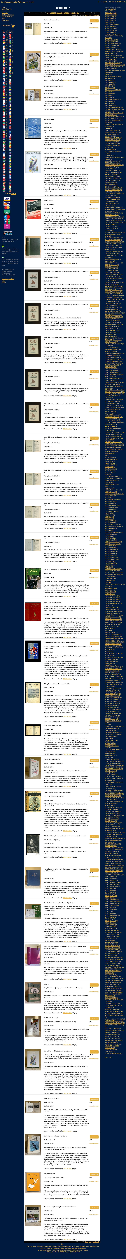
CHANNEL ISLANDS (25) (111, 228)
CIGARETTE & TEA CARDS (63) (113, 246)
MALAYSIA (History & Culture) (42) (114, 615)
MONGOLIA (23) (109, 651)
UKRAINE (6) (108, 1002)
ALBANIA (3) (108, 38)
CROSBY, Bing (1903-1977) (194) (113, 274)
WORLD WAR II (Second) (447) (113, 1044)
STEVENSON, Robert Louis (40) (113, 932)
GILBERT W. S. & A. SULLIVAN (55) (114, 399)
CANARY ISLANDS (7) (111, 211)
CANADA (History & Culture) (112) (114, 207)
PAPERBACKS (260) (110, 744)
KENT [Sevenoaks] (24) (111, 548)
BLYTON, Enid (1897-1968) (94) (113, 151)
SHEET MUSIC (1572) (111, 846)
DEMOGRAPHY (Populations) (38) (114, 288)
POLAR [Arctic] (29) (110, 773)
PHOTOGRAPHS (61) (110, 753)
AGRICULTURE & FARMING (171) (114, 36)
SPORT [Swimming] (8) (111, 925)
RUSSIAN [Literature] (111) (112, 819)
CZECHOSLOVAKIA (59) (111, 280)
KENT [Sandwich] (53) (110, 546)
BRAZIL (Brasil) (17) (110, 169)
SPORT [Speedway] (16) (111, 921)
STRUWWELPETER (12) (111, 938)
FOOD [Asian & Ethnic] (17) (112, 369)
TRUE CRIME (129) (110, 996)
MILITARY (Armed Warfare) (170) (113, 636)
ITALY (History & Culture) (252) (113, 476)
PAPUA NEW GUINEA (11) (112, 746)
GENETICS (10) (109, 388)
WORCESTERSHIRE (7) (111, 1042)
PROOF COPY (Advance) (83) (113, 786)
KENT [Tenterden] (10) (111, 553)
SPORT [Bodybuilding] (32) (112, 884)
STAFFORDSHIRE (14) (111, 929)
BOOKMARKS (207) (110, 155)
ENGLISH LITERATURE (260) (112, 332)
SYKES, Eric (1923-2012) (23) (112, 963)
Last (90, 15)
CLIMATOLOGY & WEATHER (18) (114, 255)
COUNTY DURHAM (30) (111, 269)
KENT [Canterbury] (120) (111, 507)
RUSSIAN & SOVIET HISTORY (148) (114, 815)
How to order (5, 11)
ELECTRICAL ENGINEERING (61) (113, 323)
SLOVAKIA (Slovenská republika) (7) (114, 859)
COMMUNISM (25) (110, 261)
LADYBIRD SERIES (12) (111, 576)
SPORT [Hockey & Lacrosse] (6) (113, 902)
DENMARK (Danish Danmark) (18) (113, 290)
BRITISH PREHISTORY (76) (112, 180)
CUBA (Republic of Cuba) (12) (113, 276)
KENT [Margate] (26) (110, 538)
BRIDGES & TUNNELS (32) (112, 174)
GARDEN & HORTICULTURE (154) (114, 386)
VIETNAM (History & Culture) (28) (114, 1013)
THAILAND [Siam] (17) (111, 975)
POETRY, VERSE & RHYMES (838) (114, 767)
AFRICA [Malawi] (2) (110, 21)
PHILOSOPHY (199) (110, 752)
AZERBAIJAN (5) (109, 126)
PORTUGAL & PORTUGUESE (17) (114, 778)
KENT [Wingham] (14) (110, 565)
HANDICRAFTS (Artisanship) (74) (114, 417)
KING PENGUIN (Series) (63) (112, 571)
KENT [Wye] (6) (109, 567)
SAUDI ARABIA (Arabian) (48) (112, 827)
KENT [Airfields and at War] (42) (113, 490)
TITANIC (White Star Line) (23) (113, 986)
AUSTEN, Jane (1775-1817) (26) (113, 119)
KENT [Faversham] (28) (111, 521)
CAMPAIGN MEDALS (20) (112, 203)
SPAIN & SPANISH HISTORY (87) (114, 871)
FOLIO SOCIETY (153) (111, 367)
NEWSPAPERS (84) (110, 686)
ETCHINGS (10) (109, 346)
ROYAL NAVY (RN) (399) (111, 809)
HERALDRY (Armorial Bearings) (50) (114, 423)
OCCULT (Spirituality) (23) (112, 719)
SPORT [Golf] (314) (110, 898)
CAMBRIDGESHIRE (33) (111, 201)
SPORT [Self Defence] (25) (112, 915)
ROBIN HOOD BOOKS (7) (111, 800)
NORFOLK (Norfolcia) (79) (112, 690)
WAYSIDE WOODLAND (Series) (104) (115, 1023)
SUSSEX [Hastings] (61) (111, 955)
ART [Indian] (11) (109, 96)
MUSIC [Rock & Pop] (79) (111, 665)
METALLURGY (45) (110, 628)
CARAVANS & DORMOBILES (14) (114, 213)
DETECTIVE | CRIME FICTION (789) (114, 296)
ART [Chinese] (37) (110, 88)
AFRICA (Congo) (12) (110, 13)
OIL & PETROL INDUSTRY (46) (113, 721)
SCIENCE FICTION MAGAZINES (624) (115, 832)
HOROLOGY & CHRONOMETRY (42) (115, 432)
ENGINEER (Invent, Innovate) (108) (114, 324)
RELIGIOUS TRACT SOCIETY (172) (114, 798)
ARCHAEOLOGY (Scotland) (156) (114, 67)
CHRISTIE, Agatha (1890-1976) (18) (114, 242)
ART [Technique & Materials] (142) (114, 107)
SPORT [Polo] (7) (109, 911)
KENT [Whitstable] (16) (111, 563)
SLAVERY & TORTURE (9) (112, 857)
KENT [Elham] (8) (109, 519)
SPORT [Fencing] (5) (110, 894)
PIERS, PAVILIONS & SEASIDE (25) (114, 761)
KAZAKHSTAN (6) (110, 488)
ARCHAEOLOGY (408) (111, 61)
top (62, 1244)
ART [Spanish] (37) (110, 103)
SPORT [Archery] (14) (111, 877)
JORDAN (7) (108, 486)
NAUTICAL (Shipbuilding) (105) (113, 675)
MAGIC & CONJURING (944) (112, 613)
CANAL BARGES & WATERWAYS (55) (115, 209)
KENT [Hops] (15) (109, 530)
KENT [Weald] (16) (110, 561)
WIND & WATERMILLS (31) (112, 1036)
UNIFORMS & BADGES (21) (112, 1004)
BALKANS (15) (109, 128)
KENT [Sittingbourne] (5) (111, 550)
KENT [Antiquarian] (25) (111, 492)
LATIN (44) (108, 582)
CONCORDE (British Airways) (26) (114, 263)
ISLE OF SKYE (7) (110, 467)
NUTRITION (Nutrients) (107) (112, 715)
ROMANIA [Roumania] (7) (111, 803)
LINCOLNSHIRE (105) (110, 592)
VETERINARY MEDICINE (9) (112, 1009)
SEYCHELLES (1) (109, 842)
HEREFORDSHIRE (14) (111, 424)
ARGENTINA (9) (109, 72)
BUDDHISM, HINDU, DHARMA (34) (114, 188)
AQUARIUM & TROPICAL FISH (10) (114, 57)
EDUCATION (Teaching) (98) (112, 321)
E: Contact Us (120, 1)
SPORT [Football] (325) (111, 896)
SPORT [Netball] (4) (110, 907)
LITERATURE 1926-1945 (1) (112, 601)
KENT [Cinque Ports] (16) (111, 511)
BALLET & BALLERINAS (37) (112, 130)
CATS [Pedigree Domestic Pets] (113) (115, 223)
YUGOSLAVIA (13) (110, 1048)
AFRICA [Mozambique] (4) (112, 24)
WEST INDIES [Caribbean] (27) (113, 1029)
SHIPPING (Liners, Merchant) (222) (114, 848)
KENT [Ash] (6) (109, 498)
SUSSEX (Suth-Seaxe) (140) (112, 948)
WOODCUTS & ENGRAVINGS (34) (114, 1040)
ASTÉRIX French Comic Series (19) (114, 113)
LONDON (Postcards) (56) (112, 609)
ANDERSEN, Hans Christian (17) (113, 49)
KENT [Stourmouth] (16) (111, 551)
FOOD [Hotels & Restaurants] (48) (114, 378)
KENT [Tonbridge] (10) (111, 555)
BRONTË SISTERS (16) (111, 184)
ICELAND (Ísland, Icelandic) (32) (113, 442)
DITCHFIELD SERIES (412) (112, 301)
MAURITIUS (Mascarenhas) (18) (113, 619)
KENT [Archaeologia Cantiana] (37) (114, 494)
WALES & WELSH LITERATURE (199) (115, 1019)
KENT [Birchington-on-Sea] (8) (113, 500)
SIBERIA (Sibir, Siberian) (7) (112, 853)
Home (3, 7)
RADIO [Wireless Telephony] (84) (113, 792)
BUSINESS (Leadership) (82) (112, 197)
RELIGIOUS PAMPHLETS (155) (113, 796)
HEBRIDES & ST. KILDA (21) (112, 419)
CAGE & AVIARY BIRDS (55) (112, 199)
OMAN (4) (107, 723)
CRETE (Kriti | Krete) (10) (111, 271)
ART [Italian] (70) (109, 97)
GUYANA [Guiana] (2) (110, 411)
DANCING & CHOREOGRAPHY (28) (114, 282)
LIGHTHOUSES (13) (110, 590)
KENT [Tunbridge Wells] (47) (112, 559)
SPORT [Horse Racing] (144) (112, 904)
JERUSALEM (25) (109, 482)
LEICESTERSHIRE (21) (111, 588)
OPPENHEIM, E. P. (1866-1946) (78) (114, 727)
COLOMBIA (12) (109, 257)
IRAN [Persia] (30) (110, 453)
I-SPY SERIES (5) (109, 440)
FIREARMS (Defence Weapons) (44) (114, 359)
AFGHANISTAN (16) (110, 11)
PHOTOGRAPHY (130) (111, 755)
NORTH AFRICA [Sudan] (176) (113, 702)
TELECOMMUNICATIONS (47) (113, 969)
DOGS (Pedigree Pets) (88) (112, 305)
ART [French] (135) (110, 92)
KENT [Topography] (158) (111, 557)
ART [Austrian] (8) (110, 84)
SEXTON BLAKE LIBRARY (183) (113, 840)
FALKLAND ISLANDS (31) (111, 351)
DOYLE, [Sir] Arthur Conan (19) (113, 311)
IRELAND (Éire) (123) (110, 457)
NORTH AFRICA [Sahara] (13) (113, 700)
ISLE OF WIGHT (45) (110, 471)
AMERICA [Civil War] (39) (111, 40)
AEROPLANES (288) (110, 9)
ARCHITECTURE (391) (111, 69)
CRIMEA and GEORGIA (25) (112, 273)
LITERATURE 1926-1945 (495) (113, 600)
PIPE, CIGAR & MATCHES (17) (113, 763)
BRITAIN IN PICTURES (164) (112, 176)
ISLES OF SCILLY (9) (110, 473)
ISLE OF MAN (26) (110, 463)
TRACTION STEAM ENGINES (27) (114, 992)
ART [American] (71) (110, 78)
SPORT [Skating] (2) (110, 917)
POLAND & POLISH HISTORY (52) (114, 769)
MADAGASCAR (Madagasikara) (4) (114, 611)
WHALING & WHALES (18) (112, 1032)
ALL (78, 13)
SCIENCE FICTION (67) (111, 830)
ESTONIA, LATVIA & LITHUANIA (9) (114, 344)
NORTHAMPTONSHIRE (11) (112, 705)
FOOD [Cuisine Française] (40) (113, 373)
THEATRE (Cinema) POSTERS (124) (114, 979)
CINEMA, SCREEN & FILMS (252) (114, 251)
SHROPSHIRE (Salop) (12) (112, 852)
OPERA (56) (108, 725)
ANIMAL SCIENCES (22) (111, 53)
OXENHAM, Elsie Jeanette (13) (113, 732)
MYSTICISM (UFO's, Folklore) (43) (114, 667)
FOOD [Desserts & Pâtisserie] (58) (114, 374)
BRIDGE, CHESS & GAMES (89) (113, 172)
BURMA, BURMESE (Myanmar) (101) (114, 194)
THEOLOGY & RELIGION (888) (113, 982)
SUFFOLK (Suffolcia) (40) (111, 942)
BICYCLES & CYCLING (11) (112, 144)
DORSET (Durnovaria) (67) (112, 309)
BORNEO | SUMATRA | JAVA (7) (113, 161)
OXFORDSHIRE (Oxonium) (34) (113, 734)
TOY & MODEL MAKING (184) (113, 990)
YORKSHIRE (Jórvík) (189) (112, 1046)
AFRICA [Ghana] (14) (110, 17)
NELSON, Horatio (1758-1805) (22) (114, 678)
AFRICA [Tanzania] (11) (111, 28)
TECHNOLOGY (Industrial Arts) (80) (114, 967)
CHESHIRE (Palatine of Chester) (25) (115, 232)
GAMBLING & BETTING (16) (112, 384)
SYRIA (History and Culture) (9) (113, 965)
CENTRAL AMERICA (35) (111, 224)
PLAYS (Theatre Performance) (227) (114, 765)
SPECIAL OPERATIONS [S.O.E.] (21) (114, 875)
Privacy (4, 283)
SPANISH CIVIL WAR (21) (112, 873)
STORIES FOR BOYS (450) (112, 934)
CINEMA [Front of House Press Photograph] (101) (113, 248)
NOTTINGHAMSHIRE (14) (112, 711)
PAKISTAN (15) (109, 738)
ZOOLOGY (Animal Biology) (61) (113, 1054)
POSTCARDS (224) (110, 780)
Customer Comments (8, 15)
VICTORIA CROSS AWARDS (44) (114, 1011)
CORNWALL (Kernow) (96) (112, 267)
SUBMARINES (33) (110, 940)
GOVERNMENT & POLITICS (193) (114, 405)
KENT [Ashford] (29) (110, 496)
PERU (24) (108, 748)
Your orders (5, 13)
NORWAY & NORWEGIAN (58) (113, 709)
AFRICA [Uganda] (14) (111, 30)
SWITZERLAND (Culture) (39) (113, 961)
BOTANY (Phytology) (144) (112, 163)
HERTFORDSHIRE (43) (111, 426)
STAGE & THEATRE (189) (112, 930)
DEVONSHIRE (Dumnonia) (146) (113, 298)
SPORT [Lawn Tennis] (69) (112, 905)
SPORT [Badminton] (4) (111, 880)
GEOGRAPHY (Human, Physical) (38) (115, 390)
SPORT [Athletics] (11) (111, 878)
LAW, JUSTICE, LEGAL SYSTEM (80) (115, 584)
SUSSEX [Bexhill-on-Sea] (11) (113, 950)
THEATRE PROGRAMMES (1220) (114, 980)
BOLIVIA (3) (108, 153)
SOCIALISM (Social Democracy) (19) (114, 865)
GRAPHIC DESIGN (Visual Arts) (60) (114, 407)
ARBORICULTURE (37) (111, 59)
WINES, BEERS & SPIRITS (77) (113, 1038)
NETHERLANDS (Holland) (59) (113, 680)
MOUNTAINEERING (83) (111, 659)
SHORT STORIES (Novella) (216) (114, 850)
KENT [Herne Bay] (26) (111, 528)
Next (86, 15)
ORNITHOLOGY (67, 43)
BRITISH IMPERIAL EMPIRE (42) (113, 178)
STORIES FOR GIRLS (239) (112, 936)
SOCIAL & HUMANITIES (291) (113, 863)
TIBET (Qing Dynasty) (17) (112, 984)
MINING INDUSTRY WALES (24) (113, 644)
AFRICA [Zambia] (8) (110, 32)
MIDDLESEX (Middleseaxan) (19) (113, 634)
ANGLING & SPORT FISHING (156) (114, 51)
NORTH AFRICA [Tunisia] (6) (112, 703)
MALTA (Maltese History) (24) (113, 617)
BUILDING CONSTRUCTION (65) (113, 190)
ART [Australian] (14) (110, 82)
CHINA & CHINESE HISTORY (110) (114, 238)
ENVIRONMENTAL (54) (111, 336)
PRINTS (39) (108, 784)
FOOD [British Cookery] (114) (112, 371)
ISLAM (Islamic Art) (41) (111, 459)
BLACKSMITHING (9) (110, 149)
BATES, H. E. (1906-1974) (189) (113, 132)
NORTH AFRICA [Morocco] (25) (113, 698)
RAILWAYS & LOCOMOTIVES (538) (114, 794)
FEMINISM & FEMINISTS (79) (112, 355)
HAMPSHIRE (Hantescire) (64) (113, 415)
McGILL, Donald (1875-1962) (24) (113, 623)
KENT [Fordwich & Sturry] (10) (113, 525)
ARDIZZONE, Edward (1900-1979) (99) (115, 71)
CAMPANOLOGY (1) (110, 205)
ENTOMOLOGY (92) (110, 334)
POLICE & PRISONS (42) (111, 775)
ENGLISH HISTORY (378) (111, 328)
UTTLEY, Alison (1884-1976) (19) (113, 1005)
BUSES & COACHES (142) (112, 196)
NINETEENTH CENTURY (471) (113, 688)
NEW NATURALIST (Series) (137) (114, 682)
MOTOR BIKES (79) (110, 655)
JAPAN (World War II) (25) (112, 480)
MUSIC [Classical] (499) (111, 661)
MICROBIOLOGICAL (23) (111, 632)
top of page (108, 1057)
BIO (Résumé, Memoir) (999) (112, 146)
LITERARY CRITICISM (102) (112, 596)
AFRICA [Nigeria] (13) (110, 26)
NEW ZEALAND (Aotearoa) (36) (113, 684)
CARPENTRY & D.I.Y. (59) (112, 215)
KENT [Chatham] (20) (110, 509)
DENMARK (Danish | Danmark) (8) (113, 292)
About (3, 19)
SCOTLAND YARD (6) (111, 836)
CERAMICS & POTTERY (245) (113, 226)
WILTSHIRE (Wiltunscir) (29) (112, 1034)
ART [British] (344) (110, 86)
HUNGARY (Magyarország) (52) (113, 436)
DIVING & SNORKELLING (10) (113, 303)
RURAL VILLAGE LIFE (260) (112, 813)
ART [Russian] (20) (110, 101)
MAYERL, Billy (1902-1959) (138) (113, 621)
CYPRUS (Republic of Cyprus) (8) (114, 278)
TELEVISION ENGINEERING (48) (113, 971)
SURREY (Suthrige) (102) (111, 944)
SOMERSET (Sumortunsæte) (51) (114, 867)
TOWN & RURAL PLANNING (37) (113, 988)
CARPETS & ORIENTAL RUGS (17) (114, 217)
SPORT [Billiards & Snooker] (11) (113, 882)
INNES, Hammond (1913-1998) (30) (114, 450)
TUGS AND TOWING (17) (111, 998)
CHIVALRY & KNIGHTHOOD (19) (113, 240)
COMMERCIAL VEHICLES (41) (113, 259)
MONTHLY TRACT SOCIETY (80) (114, 653)
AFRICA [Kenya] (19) (110, 19)
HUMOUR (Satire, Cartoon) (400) (113, 434)
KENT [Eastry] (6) (109, 517)
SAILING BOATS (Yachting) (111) (113, 823)
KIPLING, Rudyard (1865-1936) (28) (114, 573)
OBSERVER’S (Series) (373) (112, 717)
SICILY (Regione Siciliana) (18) (113, 855)
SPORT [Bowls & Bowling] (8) (113, 886)
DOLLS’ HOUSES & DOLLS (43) (113, 307)
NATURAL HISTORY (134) (112, 673)
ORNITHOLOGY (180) (110, 730)
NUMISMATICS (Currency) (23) (113, 713)
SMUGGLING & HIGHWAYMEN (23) (114, 861)
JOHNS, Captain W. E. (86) (112, 484)
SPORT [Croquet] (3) (110, 892)
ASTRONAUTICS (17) (111, 115)
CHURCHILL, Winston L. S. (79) (113, 244)
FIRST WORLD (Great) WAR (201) (114, 363)
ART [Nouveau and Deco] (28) (113, 99)
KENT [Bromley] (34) (110, 503)
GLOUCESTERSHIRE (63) (112, 403)
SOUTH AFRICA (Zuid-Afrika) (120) (114, 869)
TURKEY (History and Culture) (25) (114, 1000)
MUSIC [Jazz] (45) (110, 663)
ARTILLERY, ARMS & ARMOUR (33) (114, 109)
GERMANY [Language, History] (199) (115, 392)
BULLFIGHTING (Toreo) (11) (112, 192)
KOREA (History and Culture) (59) (114, 575)
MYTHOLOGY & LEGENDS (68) (113, 669)
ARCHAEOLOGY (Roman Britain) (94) (115, 65)
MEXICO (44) (108, 630)
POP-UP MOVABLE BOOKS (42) (113, 777)
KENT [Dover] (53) (110, 515)
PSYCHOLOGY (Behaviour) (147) (114, 790)
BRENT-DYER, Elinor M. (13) (112, 171)
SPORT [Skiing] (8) (110, 919)
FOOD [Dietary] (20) (110, 376)
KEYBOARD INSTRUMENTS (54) (113, 569)
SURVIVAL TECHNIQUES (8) (112, 946)
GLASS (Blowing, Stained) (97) (113, 401)
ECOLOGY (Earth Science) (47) (113, 315)
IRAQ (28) (107, 455)
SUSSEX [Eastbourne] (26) (112, 954)
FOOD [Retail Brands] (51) (112, 380)
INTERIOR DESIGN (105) (111, 451)
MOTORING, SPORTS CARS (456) (114, 657)
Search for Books (6, 9)
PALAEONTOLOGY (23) (111, 740)
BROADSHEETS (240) (111, 182)
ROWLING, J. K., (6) (110, 805)
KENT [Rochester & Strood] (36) (113, 542)
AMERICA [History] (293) (111, 42)
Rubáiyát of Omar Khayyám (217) (113, 811)
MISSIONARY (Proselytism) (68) (113, 646)
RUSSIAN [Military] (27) (111, 821)
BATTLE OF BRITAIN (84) (112, 134)
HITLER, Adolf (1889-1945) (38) (113, 428)
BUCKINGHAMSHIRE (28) (111, 186)
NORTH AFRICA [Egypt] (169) (113, 694)
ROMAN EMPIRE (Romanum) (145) (114, 802)
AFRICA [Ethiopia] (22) (111, 15)
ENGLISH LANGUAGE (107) (112, 330)
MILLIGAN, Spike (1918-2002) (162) (114, 638)
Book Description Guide (8, 279)
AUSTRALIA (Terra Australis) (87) (113, 121)
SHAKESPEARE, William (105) (113, 844)
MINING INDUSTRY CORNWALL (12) (114, 642)
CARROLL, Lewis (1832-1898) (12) (114, 219)
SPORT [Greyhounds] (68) (112, 900)
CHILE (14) (108, 236)
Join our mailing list (7, 17)
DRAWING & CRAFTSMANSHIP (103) (115, 313)
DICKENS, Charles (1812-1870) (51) (114, 299)
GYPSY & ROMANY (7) (111, 413)
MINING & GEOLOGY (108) (112, 640)
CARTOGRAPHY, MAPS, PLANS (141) (115, 221)
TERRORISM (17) (109, 973)
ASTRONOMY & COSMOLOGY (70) (114, 117)
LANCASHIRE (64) (110, 580)
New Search (96, 15)
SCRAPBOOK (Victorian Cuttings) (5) (115, 838)
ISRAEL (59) (108, 475)
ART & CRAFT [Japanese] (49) (113, 76)
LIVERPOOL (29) (109, 605)
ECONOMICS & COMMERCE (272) (114, 317)
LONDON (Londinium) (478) (112, 607)
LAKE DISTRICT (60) (110, 578)
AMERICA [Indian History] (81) (113, 44)
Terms (3, 281)
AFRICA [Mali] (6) (109, 22)
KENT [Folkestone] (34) (111, 523)
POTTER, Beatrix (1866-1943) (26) (114, 782)
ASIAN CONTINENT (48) (111, 111)
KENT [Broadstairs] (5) (111, 501)
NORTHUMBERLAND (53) (112, 707)
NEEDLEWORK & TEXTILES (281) (114, 677)
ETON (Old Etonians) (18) (111, 348)
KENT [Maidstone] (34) (111, 534)
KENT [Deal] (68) (109, 513)
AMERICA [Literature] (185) (112, 46)
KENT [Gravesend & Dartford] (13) (114, 526)
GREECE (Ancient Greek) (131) (113, 409)
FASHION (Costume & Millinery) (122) (115, 353)
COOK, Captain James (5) (112, 265)
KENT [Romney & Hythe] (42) (113, 544)
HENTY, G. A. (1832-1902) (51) (113, 421)
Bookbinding (5, 21)
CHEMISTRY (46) (109, 230)
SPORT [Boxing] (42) (110, 888)
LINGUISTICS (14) (110, 594)
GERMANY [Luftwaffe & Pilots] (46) (114, 394)
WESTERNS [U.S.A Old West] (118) (114, 1030)
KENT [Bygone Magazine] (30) (113, 505)
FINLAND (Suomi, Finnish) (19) (113, 357)
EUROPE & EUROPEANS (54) (113, 349)
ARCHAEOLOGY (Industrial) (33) (113, 63)
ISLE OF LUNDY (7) (110, 461)
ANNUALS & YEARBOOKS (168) (113, 55)
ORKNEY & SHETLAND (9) (112, 728)
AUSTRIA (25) (108, 122)
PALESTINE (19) (109, 742)
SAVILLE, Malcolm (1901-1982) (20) (114, 828)
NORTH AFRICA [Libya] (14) (112, 696)
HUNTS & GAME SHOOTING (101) (114, 438)
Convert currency (94, 28)
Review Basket (6, 26)
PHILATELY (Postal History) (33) (113, 750)
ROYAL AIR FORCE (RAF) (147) (113, 807)
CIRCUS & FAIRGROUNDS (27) (113, 253)
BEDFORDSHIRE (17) (110, 136)
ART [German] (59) (110, 94)
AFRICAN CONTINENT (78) (112, 34)
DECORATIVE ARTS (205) (112, 284)
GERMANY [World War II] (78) (112, 396)
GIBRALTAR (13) (109, 398)
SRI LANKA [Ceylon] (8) (111, 927)
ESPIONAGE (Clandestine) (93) (113, 340)
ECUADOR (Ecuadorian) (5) (112, 319)
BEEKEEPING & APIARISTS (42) (113, 138)
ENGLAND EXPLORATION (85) (113, 326)
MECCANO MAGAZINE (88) (112, 625)
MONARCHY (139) (110, 650)
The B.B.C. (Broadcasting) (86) (113, 977)
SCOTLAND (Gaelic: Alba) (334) (113, 834)
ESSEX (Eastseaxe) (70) (111, 342)
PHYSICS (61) (109, 757)
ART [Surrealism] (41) (110, 105)
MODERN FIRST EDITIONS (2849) (114, 648)
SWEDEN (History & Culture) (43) (114, 959)
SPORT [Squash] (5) (110, 923)
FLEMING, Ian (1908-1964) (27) (113, 365)
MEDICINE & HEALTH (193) (112, 626)
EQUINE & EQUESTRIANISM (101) (114, 338)
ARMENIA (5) (108, 74)
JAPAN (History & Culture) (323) (113, 478)
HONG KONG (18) (109, 430)
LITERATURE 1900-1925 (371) (113, 598)
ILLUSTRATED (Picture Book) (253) (114, 446)
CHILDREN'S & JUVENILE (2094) (113, 234)
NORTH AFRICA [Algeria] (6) (112, 692)
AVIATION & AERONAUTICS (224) (114, 124)
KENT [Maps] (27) (109, 536)
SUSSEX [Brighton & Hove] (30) (113, 952)
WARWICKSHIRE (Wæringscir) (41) (114, 1021)
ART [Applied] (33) (110, 80)
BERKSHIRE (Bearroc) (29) (112, 142)
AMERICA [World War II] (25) (112, 47)
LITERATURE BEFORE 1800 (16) (113, 603)
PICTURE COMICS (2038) (112, 759)
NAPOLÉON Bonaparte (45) (112, 671)
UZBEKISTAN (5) (109, 1007)
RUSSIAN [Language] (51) (112, 817)
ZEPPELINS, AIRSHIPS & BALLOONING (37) (111, 1051)
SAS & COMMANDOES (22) (112, 825)
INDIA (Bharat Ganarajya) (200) (113, 448)
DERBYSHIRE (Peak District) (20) (114, 294)
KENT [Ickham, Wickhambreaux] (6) (114, 532)
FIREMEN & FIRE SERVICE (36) (113, 361)
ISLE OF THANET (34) (111, 469)
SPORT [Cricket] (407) (111, 890)
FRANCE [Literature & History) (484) (114, 382)
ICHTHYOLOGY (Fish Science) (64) (114, 444)
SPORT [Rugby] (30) (110, 913)
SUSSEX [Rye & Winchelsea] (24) (114, 957)
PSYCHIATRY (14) (110, 788)
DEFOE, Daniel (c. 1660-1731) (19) (114, 286)
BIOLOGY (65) (109, 147)
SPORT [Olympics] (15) (111, 909)
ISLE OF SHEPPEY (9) (111, 465)
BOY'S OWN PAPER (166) (112, 167)
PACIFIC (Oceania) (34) (111, 736)
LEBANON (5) (108, 586)
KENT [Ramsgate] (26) (111, 540)
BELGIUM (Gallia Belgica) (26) (113, 140)
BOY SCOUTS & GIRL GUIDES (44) (114, 165)
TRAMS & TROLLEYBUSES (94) (113, 994)
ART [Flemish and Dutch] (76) (113, 90)
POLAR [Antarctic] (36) (111, 771)
